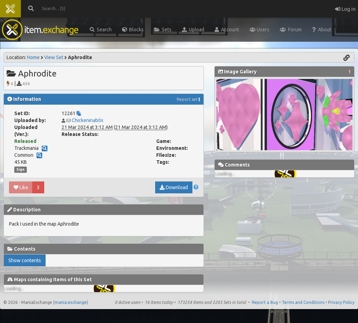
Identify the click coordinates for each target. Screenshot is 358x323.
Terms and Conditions (303, 302)
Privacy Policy (341, 302)
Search (101, 29)
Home (33, 57)
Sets (163, 29)
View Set (53, 57)
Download (174, 187)
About (321, 29)
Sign (20, 169)
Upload (193, 29)
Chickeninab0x (87, 120)
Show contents (24, 260)
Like (21, 187)
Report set (187, 99)
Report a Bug (265, 302)
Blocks (133, 29)
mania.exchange (71, 302)
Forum (291, 29)
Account (227, 29)
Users (259, 29)
